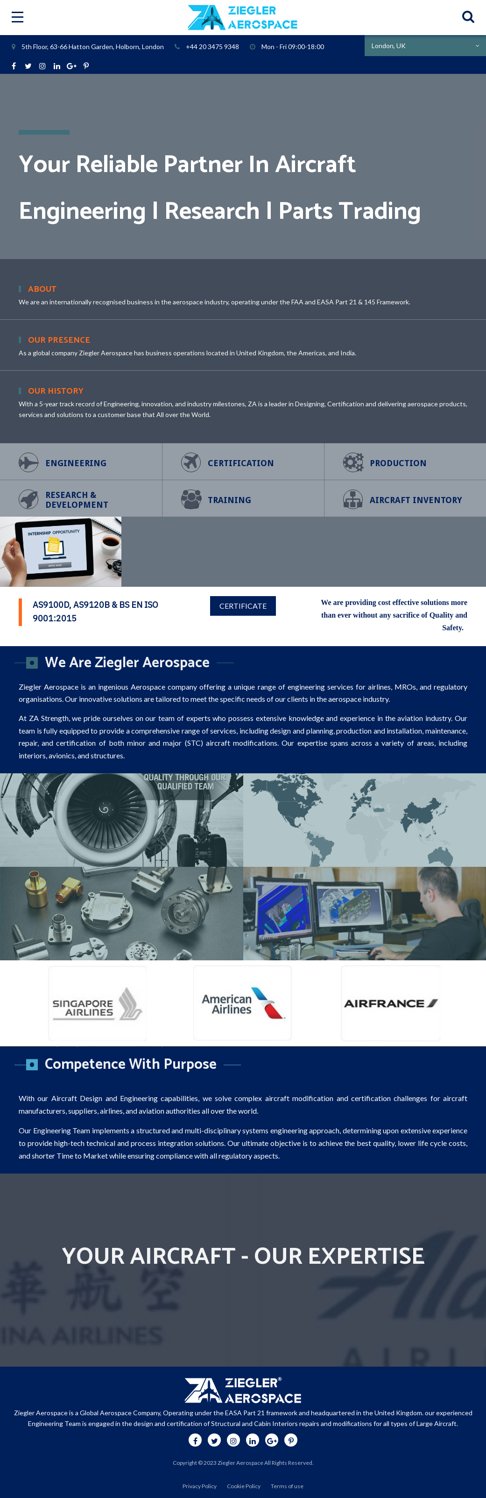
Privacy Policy (200, 1486)
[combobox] (425, 45)
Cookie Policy (244, 1486)
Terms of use (287, 1486)
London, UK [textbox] (389, 46)
